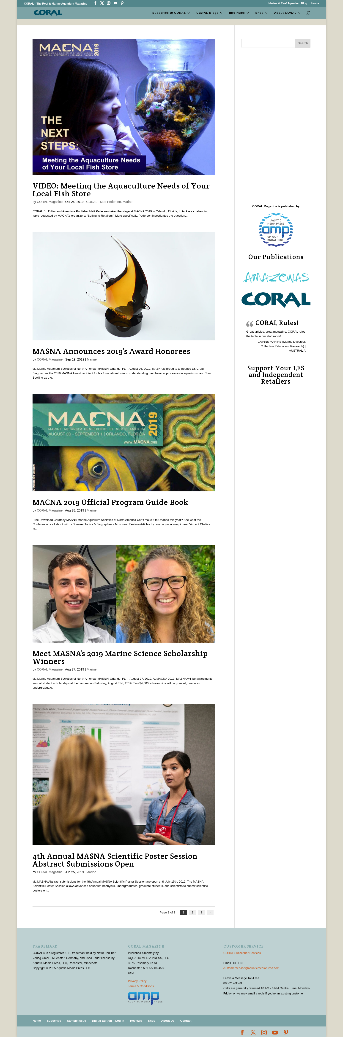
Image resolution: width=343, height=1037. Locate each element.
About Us (167, 1020)
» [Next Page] (210, 912)
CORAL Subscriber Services (242, 952)
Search (303, 43)
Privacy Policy (137, 981)
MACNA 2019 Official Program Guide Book (110, 502)
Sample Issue (76, 1020)
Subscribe (54, 1020)
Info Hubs (237, 12)
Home (315, 3)
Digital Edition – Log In (108, 1020)
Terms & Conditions (141, 986)
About (285, 12)
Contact (185, 1020)
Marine (127, 202)
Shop (259, 12)
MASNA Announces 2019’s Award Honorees (111, 351)
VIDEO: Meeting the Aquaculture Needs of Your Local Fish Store (121, 190)
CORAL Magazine (50, 202)
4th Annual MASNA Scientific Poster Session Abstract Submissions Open (115, 860)
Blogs (207, 12)
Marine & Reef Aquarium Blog (288, 3)
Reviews (136, 1020)
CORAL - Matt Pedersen (103, 202)
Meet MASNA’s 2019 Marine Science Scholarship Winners (120, 657)
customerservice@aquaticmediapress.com (251, 968)
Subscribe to (169, 12)
